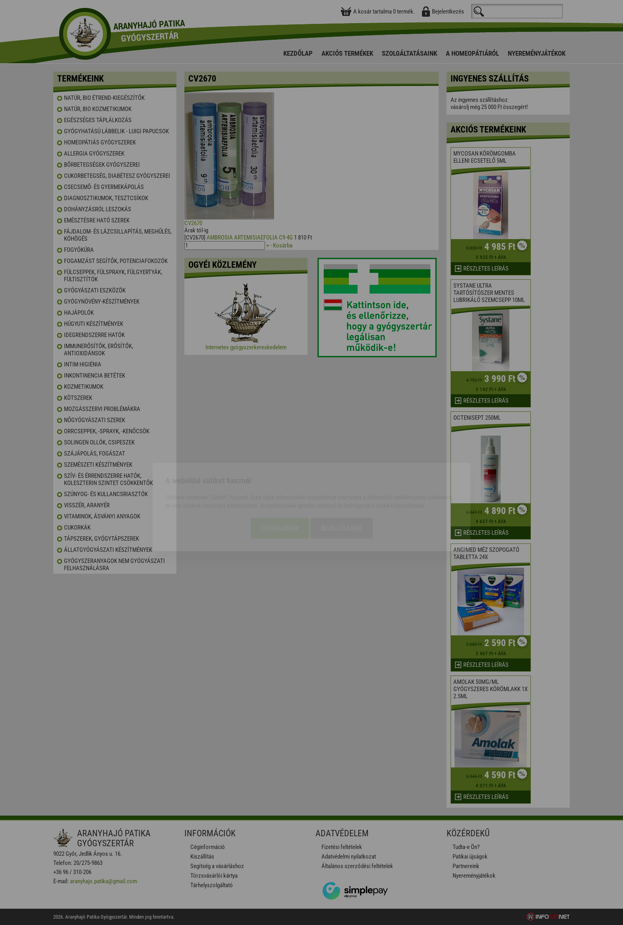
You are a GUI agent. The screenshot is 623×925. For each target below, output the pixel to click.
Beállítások (341, 483)
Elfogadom (280, 483)
